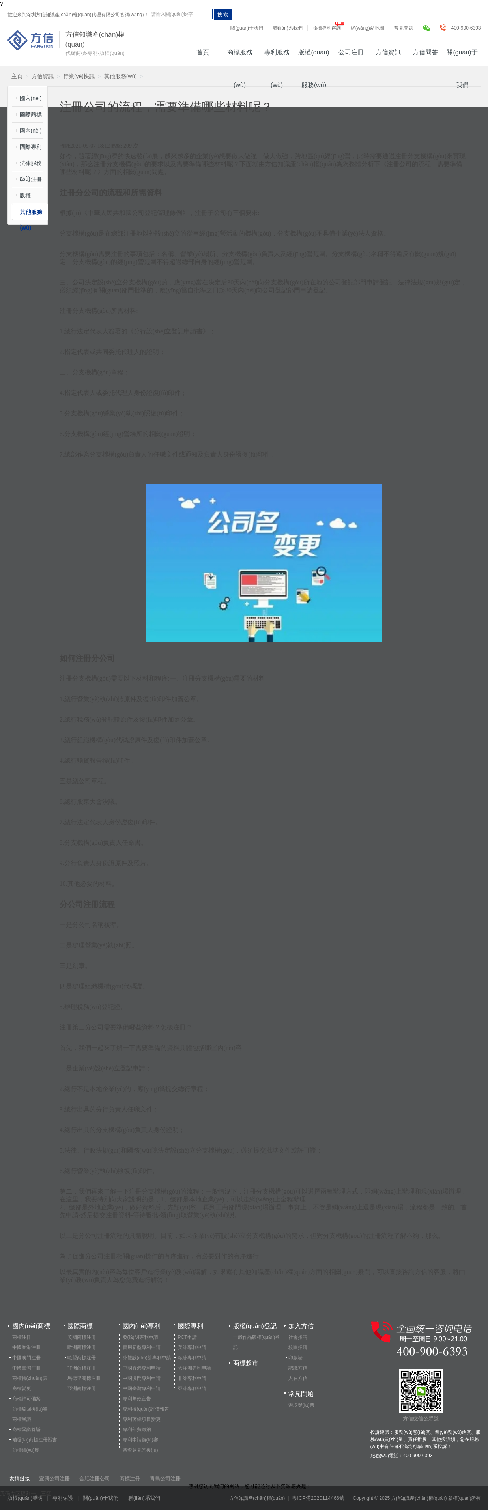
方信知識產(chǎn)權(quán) (30, 40)
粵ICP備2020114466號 (318, 1498)
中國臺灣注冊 (26, 1368)
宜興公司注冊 (54, 1479)
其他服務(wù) (120, 76)
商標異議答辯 (26, 1429)
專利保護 (62, 1498)
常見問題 (403, 28)
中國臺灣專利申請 (142, 1388)
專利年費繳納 (137, 1429)
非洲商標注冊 (81, 1368)
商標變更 (21, 1388)
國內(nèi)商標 (31, 101)
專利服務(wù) (277, 57)
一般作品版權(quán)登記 (256, 1342)
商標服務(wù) (239, 57)
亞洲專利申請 (192, 1388)
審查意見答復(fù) (140, 1450)
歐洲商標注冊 (81, 1347)
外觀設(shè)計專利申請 (147, 1357)
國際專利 (31, 147)
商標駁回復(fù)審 (30, 1409)
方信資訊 (388, 52)
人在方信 (297, 1378)
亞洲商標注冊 (81, 1388)
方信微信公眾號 (421, 1395)
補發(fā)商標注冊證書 (34, 1440)
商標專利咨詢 (326, 28)
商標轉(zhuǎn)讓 (29, 1378)
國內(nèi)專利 (31, 133)
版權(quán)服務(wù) (313, 57)
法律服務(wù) (31, 165)
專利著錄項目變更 (142, 1419)
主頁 (16, 76)
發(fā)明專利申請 (140, 1337)
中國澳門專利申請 (142, 1378)
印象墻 (295, 1357)
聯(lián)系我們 (288, 28)
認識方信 (297, 1368)
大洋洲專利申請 (194, 1368)
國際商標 (31, 114)
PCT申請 (187, 1337)
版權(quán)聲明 (25, 1498)
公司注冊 (351, 52)
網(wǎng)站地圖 (367, 28)
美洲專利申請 (192, 1347)
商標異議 (21, 1419)
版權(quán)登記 (30, 198)
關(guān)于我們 (246, 28)
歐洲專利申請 (192, 1357)
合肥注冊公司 (94, 1479)
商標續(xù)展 (25, 1450)
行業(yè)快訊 (79, 76)
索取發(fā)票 (301, 1405)
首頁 (202, 52)
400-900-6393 (462, 28)
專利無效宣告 (137, 1398)
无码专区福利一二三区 (25, 1494)
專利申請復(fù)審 (140, 1440)
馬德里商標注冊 (84, 1378)
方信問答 (425, 52)
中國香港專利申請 (142, 1368)
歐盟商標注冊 (81, 1357)
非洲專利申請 (192, 1378)
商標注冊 (21, 1337)
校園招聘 (297, 1347)
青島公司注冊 (165, 1479)
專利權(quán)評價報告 (146, 1409)
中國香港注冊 (26, 1347)
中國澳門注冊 (26, 1357)
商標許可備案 (26, 1398)
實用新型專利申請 (142, 1347)
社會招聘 (297, 1337)
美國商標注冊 (81, 1337)
